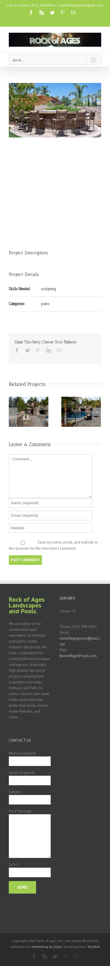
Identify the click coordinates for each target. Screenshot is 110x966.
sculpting (48, 288)
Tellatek (93, 946)
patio (45, 303)
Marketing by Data (46, 946)
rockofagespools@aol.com (82, 5)
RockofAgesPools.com (78, 655)
